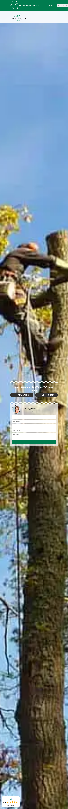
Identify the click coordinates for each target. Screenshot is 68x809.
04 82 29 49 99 (11, 5)
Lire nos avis (10, 805)
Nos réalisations (21, 395)
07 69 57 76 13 (15, 5)
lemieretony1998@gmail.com (29, 5)
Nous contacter (46, 395)
